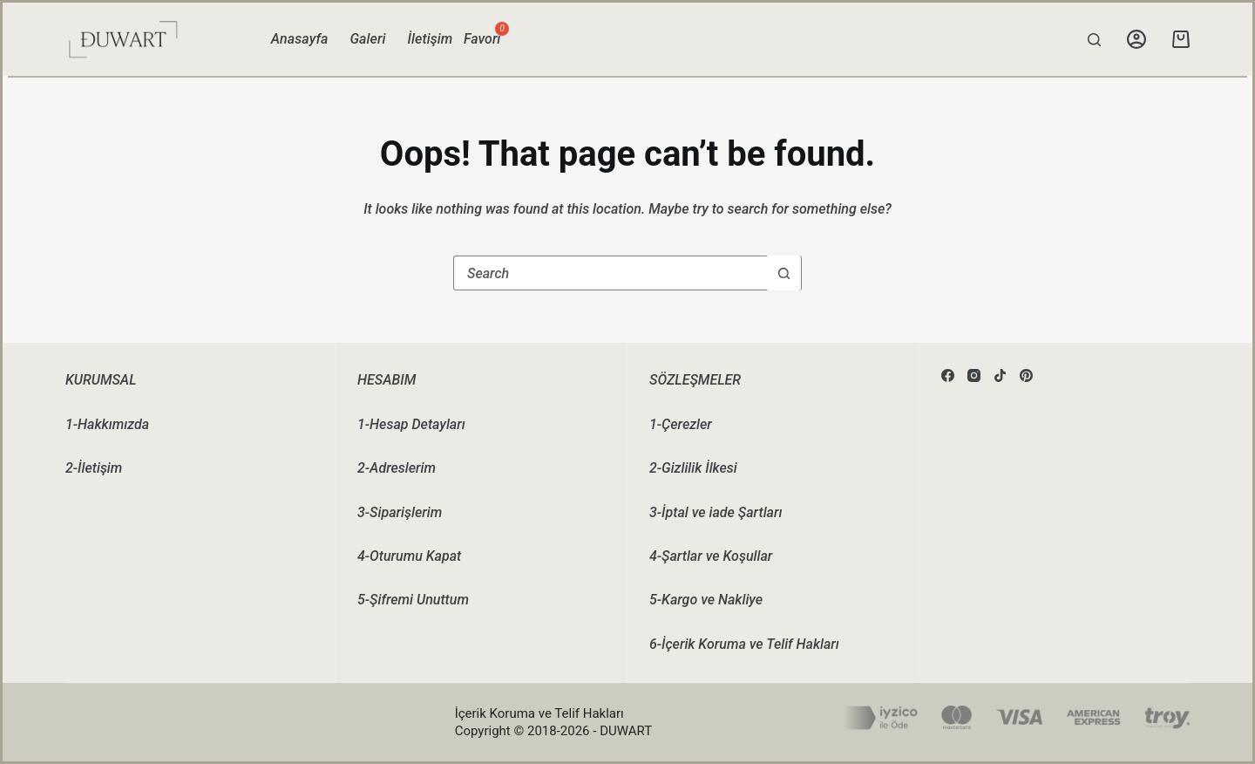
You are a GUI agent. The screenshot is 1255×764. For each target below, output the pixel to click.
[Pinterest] (1026, 375)
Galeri (367, 39)
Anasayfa (300, 39)
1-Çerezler (680, 424)
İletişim (430, 39)
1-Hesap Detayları (411, 424)
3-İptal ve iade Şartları (715, 512)
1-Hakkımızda (107, 424)
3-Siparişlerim (399, 512)
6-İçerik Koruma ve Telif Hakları (744, 644)
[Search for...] (610, 273)
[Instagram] (973, 375)
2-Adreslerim (396, 468)
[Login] (1136, 39)
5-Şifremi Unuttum (413, 599)
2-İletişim (93, 468)
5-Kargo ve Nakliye (706, 599)
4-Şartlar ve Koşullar (710, 556)
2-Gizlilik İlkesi (693, 468)
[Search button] (783, 273)
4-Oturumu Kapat (409, 556)
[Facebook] (947, 375)
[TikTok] (1000, 375)
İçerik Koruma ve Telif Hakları (539, 713)
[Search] (1094, 39)
